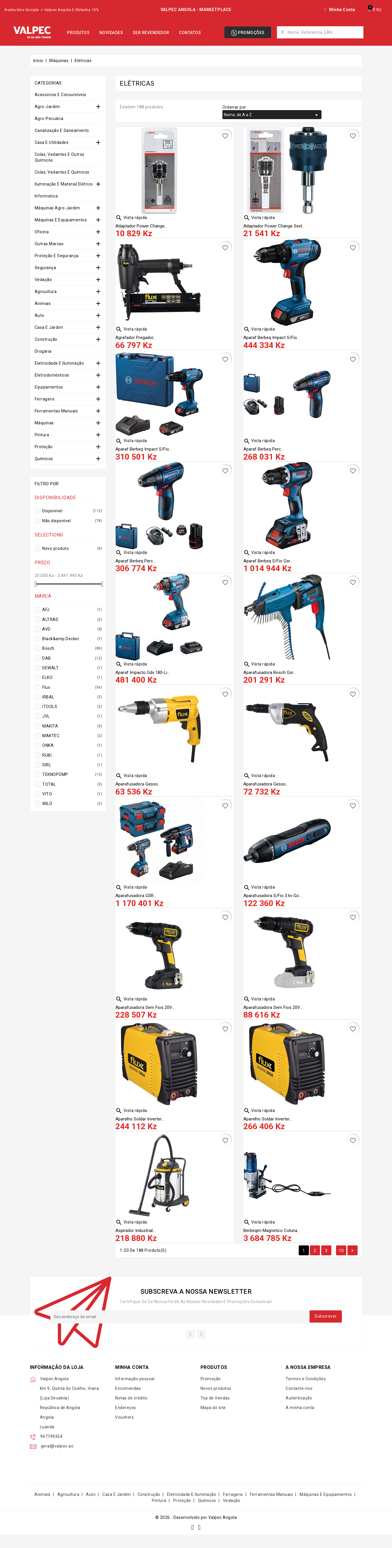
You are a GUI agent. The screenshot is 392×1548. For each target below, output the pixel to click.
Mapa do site (213, 1421)
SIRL (71, 765)
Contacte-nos (299, 1401)
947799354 (51, 1450)
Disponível (71, 511)
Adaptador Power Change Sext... (274, 226)
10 (341, 1262)
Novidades (111, 32)
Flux (71, 687)
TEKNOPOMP (71, 774)
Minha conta (132, 1380)
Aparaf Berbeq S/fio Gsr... (268, 565)
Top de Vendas (215, 1411)
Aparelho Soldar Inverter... (139, 1129)
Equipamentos (49, 387)
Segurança (45, 267)
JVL (71, 716)
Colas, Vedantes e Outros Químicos (60, 157)
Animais (43, 303)
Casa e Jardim (49, 327)
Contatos (190, 32)
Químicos (44, 458)
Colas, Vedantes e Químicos (62, 172)
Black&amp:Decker (71, 639)
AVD (71, 629)
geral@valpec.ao (57, 1459)
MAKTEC (71, 736)
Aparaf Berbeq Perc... (263, 452)
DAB (71, 658)
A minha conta (300, 1421)
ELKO (71, 677)
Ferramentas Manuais (56, 411)
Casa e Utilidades (52, 142)
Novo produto (71, 548)
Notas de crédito (131, 1411)
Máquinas (44, 423)
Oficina (42, 232)
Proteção (44, 446)
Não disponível (71, 521)
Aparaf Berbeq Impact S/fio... (271, 339)
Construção (46, 339)
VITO (71, 794)
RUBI (71, 755)
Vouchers (124, 1430)
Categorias (48, 83)
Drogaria (43, 351)
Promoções (248, 33)
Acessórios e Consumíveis (60, 94)
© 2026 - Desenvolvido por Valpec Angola (196, 1530)
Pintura (42, 435)
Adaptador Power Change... (141, 226)
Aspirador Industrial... (135, 1242)
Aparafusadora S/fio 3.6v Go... (272, 903)
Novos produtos (216, 1401)
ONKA (71, 745)
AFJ (71, 610)
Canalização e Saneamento (62, 130)
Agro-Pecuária (49, 118)
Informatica (46, 196)
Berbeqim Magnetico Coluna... (271, 1242)
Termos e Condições (306, 1392)
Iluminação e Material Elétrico (64, 184)
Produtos (78, 32)
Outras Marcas (49, 243)
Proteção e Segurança (57, 255)
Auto (39, 315)
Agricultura (46, 291)
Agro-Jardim (47, 106)
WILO (71, 803)
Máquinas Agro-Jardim (57, 208)
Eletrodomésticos (52, 375)
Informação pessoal (134, 1392)
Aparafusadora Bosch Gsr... (269, 678)
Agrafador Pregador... (135, 339)
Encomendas (128, 1401)
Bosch (71, 648)
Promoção (211, 1392)
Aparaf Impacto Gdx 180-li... (142, 678)
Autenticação (299, 1411)
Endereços (125, 1421)
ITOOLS (71, 706)
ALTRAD (71, 619)
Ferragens (45, 399)
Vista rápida (131, 217)
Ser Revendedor (151, 32)
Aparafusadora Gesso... (138, 791)
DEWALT (71, 668)
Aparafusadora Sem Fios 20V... (144, 1016)
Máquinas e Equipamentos (61, 220)
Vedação (43, 279)
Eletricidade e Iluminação (59, 363)
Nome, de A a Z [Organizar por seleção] (272, 115)
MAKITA (71, 726)
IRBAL (71, 697)
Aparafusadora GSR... (135, 903)
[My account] (340, 9)
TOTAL (71, 784)
